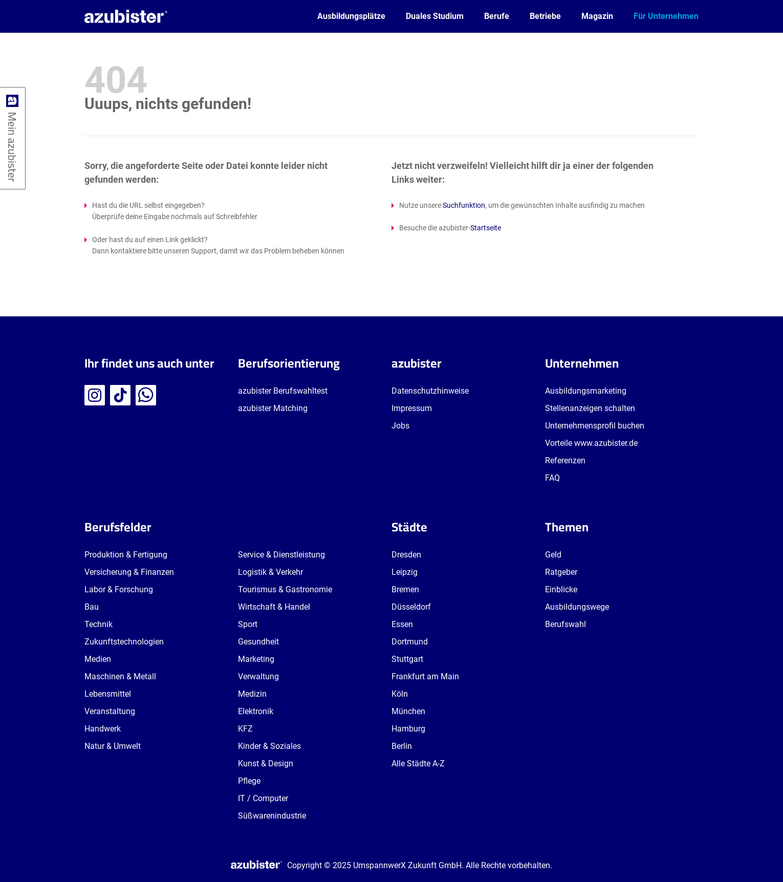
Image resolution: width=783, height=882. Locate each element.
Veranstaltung (109, 711)
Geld (553, 555)
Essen (402, 624)
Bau (91, 607)
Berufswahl (565, 624)
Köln (399, 694)
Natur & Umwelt (112, 746)
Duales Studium (435, 16)
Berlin (401, 746)
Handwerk (102, 729)
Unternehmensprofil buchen (594, 426)
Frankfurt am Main (425, 676)
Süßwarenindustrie (272, 816)
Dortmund (409, 642)
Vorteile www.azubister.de (591, 443)
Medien (97, 659)
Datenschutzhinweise (430, 391)
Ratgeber (561, 572)
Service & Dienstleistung (281, 555)
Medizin (252, 694)
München (408, 711)
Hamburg (408, 729)
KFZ (245, 729)
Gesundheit (258, 642)
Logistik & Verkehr (270, 572)
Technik (98, 624)
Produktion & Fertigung (125, 555)
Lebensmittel (107, 694)
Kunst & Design (265, 763)
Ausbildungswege (577, 607)
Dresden (406, 555)
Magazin (597, 16)
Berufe (496, 16)
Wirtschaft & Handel (274, 607)
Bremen (405, 589)
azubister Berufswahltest (283, 391)
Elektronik (255, 711)
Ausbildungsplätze (351, 16)
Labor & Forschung (118, 589)
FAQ (552, 478)
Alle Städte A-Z (418, 763)
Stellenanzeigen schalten (590, 408)
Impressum (411, 408)
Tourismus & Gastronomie (285, 589)
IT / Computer (263, 798)
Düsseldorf (411, 607)
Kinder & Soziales (269, 746)
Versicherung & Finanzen (129, 572)
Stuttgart (407, 659)
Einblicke (561, 589)
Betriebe (545, 16)
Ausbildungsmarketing (585, 391)
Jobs (400, 426)
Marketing (256, 659)
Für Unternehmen (666, 16)
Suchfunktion (464, 205)
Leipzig (404, 572)
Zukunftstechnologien (124, 642)
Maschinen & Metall (120, 676)
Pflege (249, 781)
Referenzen (565, 460)
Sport (247, 624)
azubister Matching (273, 408)
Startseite (485, 228)
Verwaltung (258, 676)
